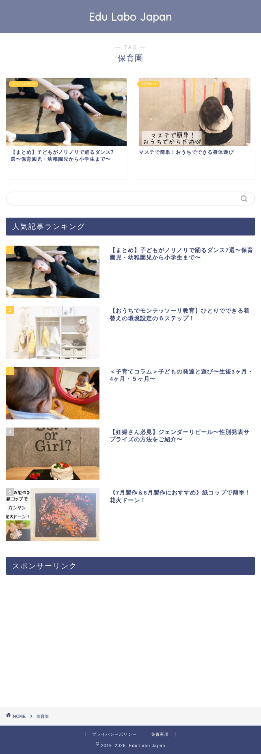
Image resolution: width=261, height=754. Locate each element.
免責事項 (160, 734)
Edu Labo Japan (130, 16)
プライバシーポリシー (114, 734)
